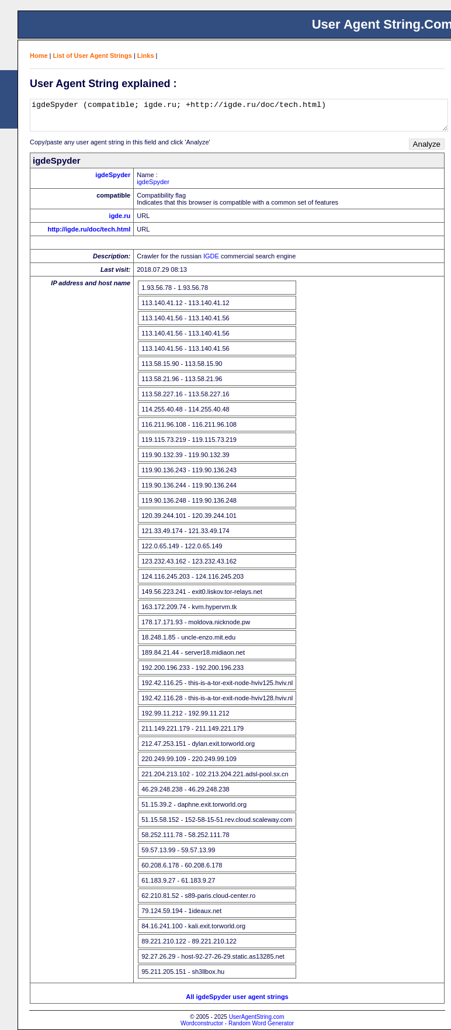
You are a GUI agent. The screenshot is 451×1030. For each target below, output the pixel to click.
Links (145, 55)
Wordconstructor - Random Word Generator (237, 1023)
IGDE (211, 256)
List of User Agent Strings (92, 55)
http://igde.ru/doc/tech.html (88, 229)
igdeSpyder (112, 174)
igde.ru (120, 215)
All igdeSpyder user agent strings (237, 996)
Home (39, 55)
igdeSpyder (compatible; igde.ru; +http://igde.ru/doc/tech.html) (239, 115)
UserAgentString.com (257, 1017)
